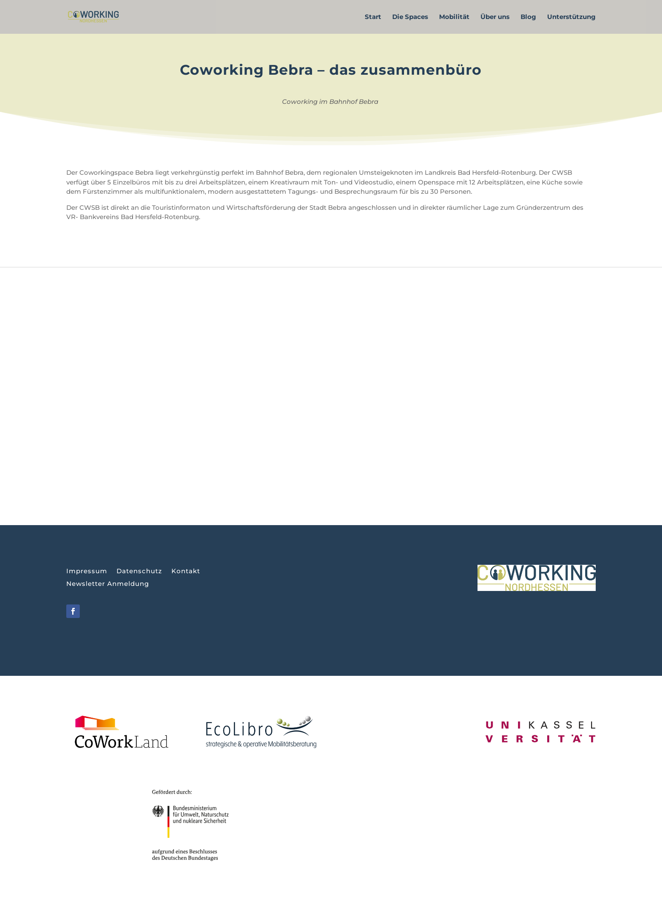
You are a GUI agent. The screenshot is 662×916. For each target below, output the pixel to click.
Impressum (86, 571)
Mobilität (454, 17)
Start (373, 17)
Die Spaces (410, 17)
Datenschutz (139, 571)
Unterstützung (571, 17)
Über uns (495, 17)
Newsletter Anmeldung (107, 584)
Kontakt (185, 571)
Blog (528, 17)
